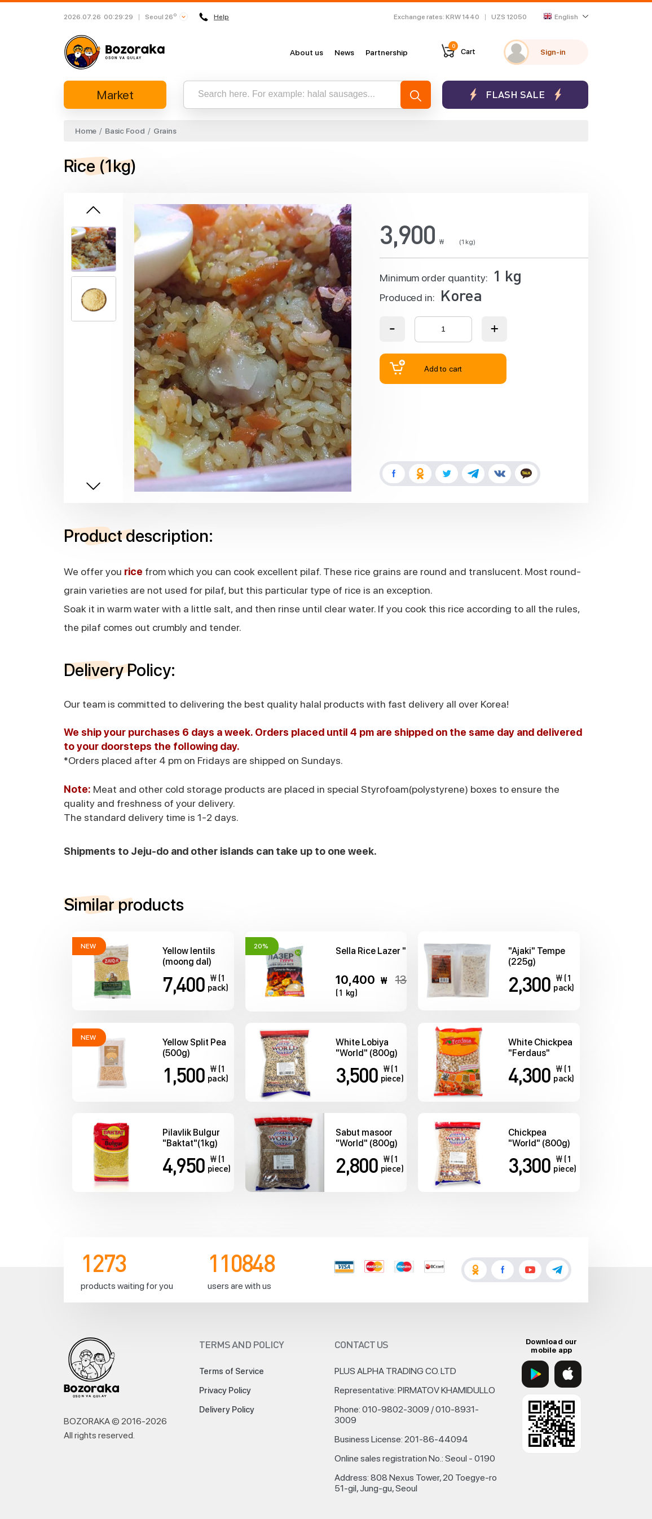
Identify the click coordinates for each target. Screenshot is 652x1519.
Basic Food (125, 130)
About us (306, 52)
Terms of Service (231, 1371)
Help (214, 16)
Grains (165, 130)
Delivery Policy (226, 1410)
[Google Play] (535, 1374)
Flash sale (515, 94)
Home (85, 130)
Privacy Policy (225, 1390)
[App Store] (567, 1374)
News (344, 52)
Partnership (386, 52)
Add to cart (426, 367)
